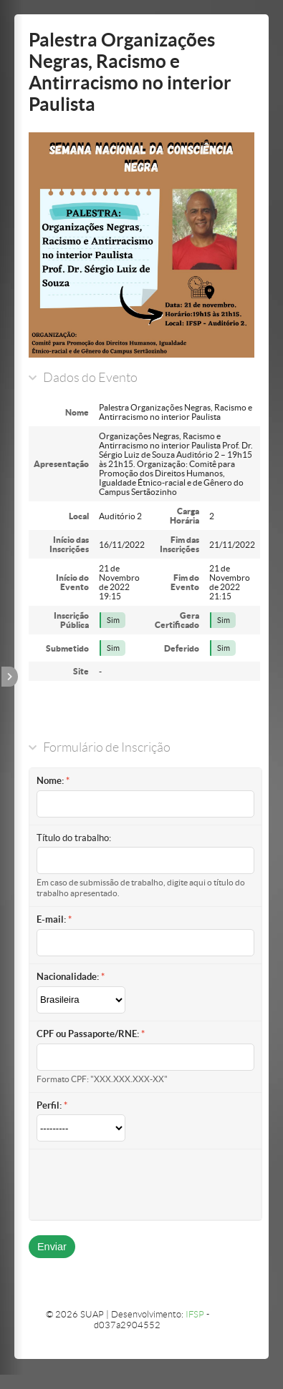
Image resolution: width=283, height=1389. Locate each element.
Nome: (50, 780)
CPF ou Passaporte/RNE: (88, 1034)
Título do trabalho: (74, 838)
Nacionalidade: (68, 976)
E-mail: (51, 919)
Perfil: (49, 1105)
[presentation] (145, 1184)
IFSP (195, 1314)
